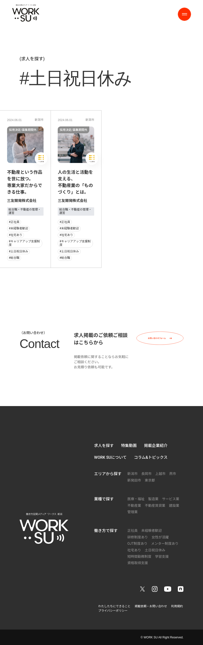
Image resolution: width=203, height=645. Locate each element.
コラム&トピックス (151, 457)
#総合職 (14, 258)
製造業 (153, 499)
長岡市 (146, 474)
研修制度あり (137, 537)
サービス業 (170, 499)
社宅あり (134, 550)
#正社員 (14, 222)
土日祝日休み (155, 550)
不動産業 (134, 506)
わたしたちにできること (114, 606)
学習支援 (162, 556)
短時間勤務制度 (139, 556)
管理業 (132, 512)
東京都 (150, 480)
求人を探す (104, 445)
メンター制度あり (165, 544)
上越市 (160, 474)
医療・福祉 (136, 499)
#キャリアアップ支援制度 (24, 243)
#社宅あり (15, 235)
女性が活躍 (160, 537)
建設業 (174, 506)
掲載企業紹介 (156, 445)
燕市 (172, 474)
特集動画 (129, 445)
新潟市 (39, 120)
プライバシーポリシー (113, 610)
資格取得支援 (137, 563)
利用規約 (177, 606)
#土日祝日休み (18, 251)
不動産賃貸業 (155, 506)
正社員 (132, 531)
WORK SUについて (110, 457)
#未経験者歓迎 (18, 228)
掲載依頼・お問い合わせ (151, 606)
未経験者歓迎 (151, 531)
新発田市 (134, 480)
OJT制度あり (137, 544)
